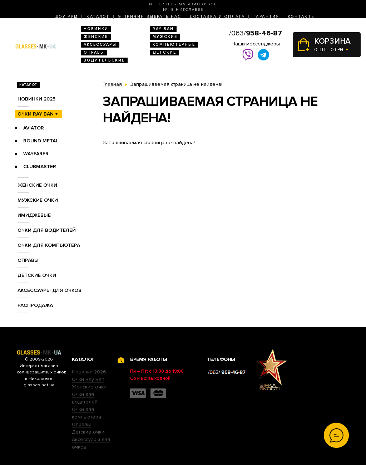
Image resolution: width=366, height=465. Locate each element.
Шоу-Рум (66, 16)
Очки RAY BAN (36, 114)
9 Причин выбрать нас (149, 16)
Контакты (301, 16)
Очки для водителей (47, 230)
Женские (96, 36)
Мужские (165, 36)
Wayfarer (36, 154)
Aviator (33, 128)
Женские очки (37, 185)
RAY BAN (163, 28)
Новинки (96, 28)
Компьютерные (174, 44)
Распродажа (35, 305)
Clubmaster (39, 166)
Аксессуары (100, 44)
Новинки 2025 (36, 99)
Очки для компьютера (49, 245)
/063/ (255, 33)
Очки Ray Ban (88, 379)
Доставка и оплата (217, 16)
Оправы (94, 52)
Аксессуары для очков (49, 290)
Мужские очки (38, 200)
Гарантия (266, 16)
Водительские (104, 60)
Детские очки (37, 275)
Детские (164, 52)
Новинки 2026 (89, 372)
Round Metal (40, 141)
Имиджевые (34, 215)
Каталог (98, 16)
